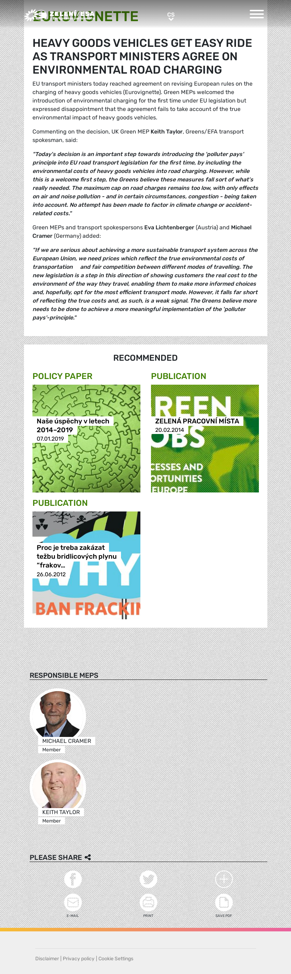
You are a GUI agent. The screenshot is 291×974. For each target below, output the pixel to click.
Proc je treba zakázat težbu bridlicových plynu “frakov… (77, 557)
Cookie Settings (115, 959)
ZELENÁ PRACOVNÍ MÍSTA (197, 421)
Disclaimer (47, 959)
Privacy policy (79, 959)
